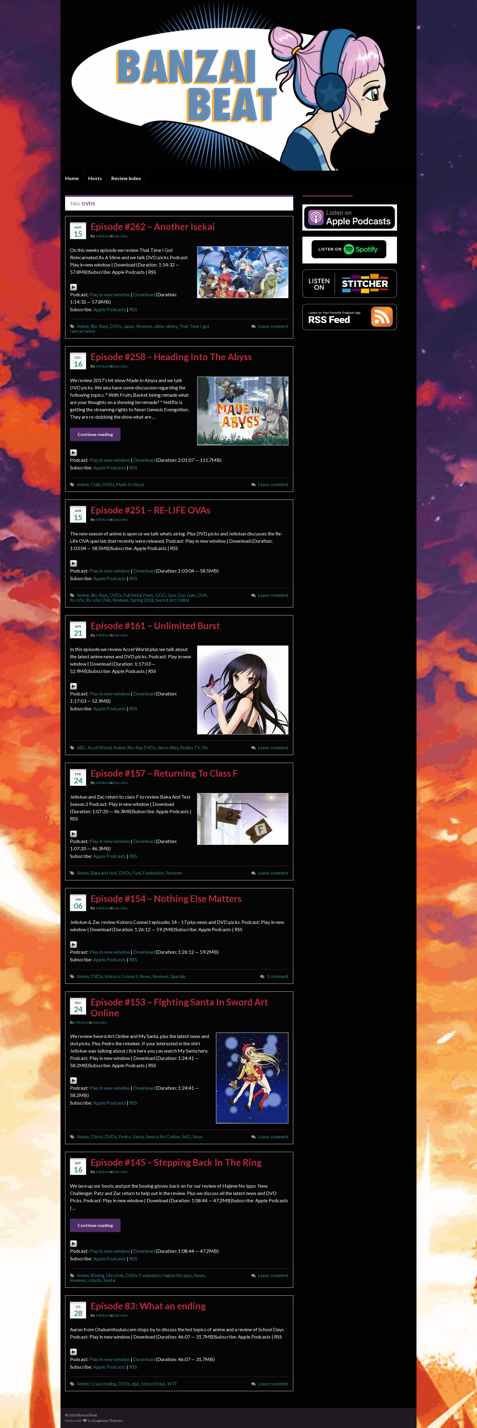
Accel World (100, 747)
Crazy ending (103, 1383)
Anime (83, 326)
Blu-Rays (99, 326)
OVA (202, 595)
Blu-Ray (134, 747)
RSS (133, 309)
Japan (129, 326)
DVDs (116, 326)
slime (159, 326)
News (145, 976)
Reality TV (190, 747)
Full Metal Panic (139, 595)
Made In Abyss (130, 484)
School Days (153, 1383)
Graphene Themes (107, 1420)
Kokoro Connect (121, 976)
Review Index (126, 178)
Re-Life (77, 600)
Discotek (115, 1275)
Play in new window (109, 294)
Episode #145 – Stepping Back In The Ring (176, 1162)
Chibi (96, 484)
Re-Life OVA (98, 600)
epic (136, 1383)
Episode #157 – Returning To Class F (164, 773)
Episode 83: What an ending (148, 1305)
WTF (172, 1383)
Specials (178, 976)
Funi (137, 873)
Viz (205, 747)
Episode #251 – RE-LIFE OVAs (151, 509)
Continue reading (95, 434)
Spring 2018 (142, 600)
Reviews (144, 326)
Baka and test (104, 873)
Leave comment (273, 326)
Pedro (125, 1136)
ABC (81, 747)
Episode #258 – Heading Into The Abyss (171, 356)
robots (95, 1280)
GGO (160, 595)
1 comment (277, 976)
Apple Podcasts (109, 309)
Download (144, 294)
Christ (97, 1136)
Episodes (120, 236)
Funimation (153, 873)
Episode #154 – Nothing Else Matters (166, 898)
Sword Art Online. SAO (168, 1136)
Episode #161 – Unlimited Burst (155, 625)
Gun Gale (187, 595)
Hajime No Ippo (177, 1275)
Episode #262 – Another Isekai (153, 226)
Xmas (198, 1136)
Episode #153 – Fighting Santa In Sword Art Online (179, 1007)
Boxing (97, 1275)
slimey (171, 326)
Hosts (95, 178)
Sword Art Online (172, 600)
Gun (172, 595)
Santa (138, 1136)
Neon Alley (168, 747)
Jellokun (102, 236)
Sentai (109, 1280)
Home (72, 178)
